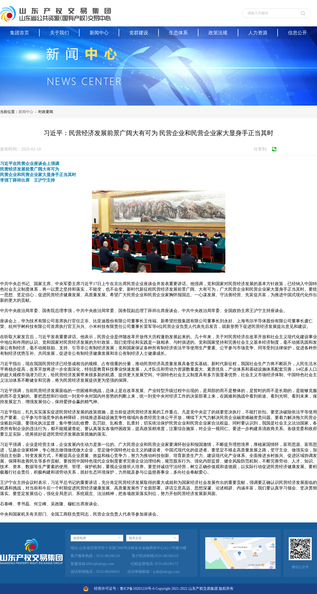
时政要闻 (45, 112)
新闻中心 (25, 112)
